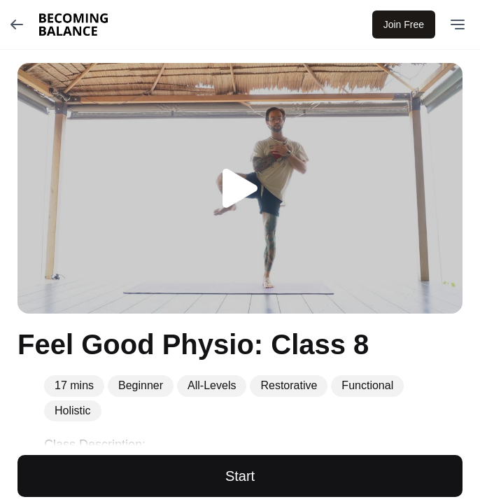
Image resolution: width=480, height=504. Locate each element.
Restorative (288, 385)
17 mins (74, 385)
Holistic (73, 410)
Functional (367, 385)
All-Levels (212, 385)
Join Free (403, 24)
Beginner (140, 385)
